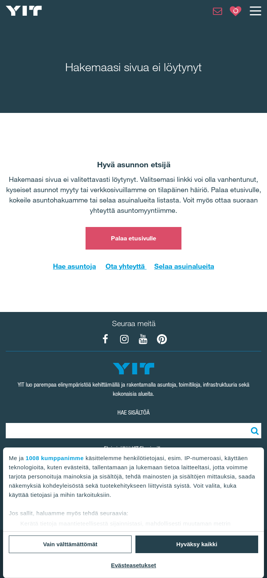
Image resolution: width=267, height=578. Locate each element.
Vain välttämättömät (70, 544)
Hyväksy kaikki (197, 544)
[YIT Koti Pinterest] (162, 339)
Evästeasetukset (133, 565)
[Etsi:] (253, 430)
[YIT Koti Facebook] (105, 339)
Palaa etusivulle (134, 238)
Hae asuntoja (74, 266)
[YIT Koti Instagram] (124, 339)
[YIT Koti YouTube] (143, 339)
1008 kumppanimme (55, 458)
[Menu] (255, 10)
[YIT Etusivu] (24, 11)
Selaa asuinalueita (184, 266)
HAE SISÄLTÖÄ (133, 412)
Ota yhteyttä (126, 266)
